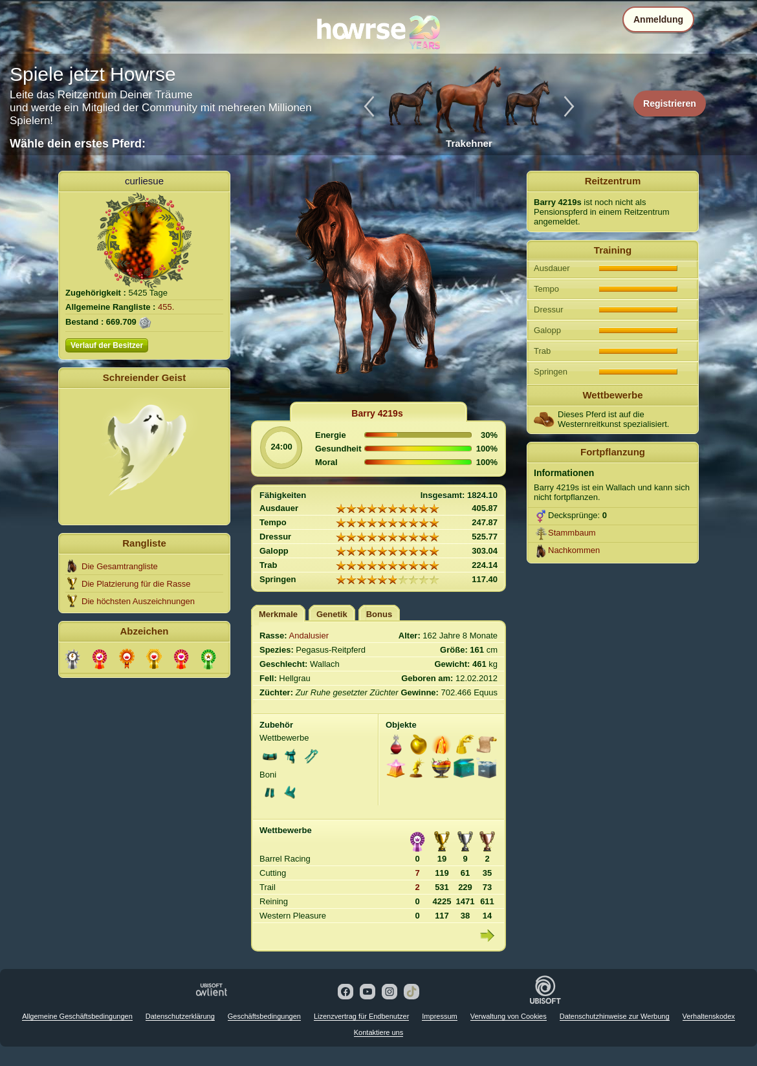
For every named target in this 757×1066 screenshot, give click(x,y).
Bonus (379, 614)
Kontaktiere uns (378, 1032)
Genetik (331, 614)
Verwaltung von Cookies (508, 1016)
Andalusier (309, 635)
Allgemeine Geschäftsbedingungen (77, 1016)
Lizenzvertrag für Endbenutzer (361, 1016)
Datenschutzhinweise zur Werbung (615, 1016)
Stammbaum (572, 533)
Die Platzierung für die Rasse (136, 584)
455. (166, 307)
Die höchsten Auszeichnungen (138, 601)
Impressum (439, 1016)
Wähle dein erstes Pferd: (78, 143)
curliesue (144, 180)
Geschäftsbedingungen (264, 1016)
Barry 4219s (376, 413)
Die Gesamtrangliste (120, 566)
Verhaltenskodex (709, 1016)
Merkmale (278, 614)
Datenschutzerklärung (180, 1016)
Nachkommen (574, 550)
